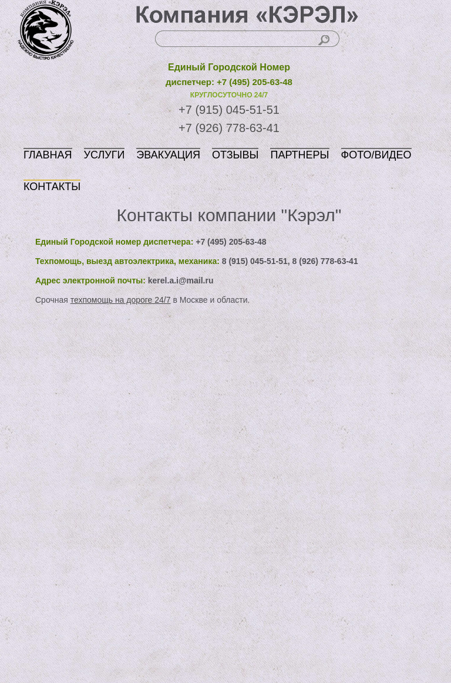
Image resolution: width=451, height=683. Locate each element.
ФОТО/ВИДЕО (376, 155)
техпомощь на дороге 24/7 (120, 300)
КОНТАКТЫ (51, 186)
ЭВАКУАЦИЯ (168, 155)
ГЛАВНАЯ (47, 155)
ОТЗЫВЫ (235, 155)
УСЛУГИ (104, 155)
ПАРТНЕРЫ (299, 155)
